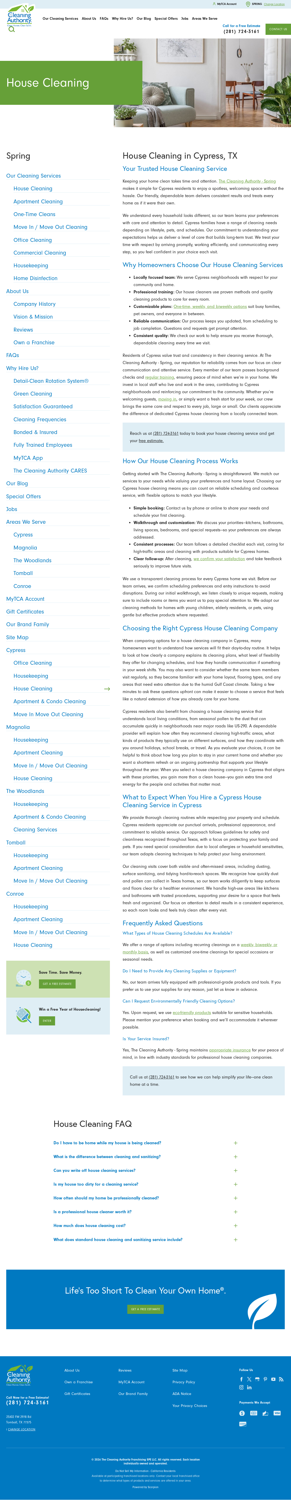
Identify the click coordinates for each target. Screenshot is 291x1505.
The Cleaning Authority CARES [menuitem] (60, 471)
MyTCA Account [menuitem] (56, 599)
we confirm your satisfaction (219, 558)
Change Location (274, 4)
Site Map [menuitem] (56, 637)
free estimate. (151, 440)
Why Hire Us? (122, 19)
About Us (89, 19)
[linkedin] (249, 1387)
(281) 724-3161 (165, 433)
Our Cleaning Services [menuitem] (56, 176)
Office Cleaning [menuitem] (60, 240)
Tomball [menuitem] (60, 573)
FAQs (104, 19)
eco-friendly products (192, 1012)
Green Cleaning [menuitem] (60, 394)
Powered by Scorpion (145, 1487)
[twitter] (249, 1379)
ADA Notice (182, 1394)
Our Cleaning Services (60, 19)
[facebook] (241, 1379)
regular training (159, 377)
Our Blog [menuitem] (56, 483)
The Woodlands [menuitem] (60, 560)
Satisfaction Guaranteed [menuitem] (60, 406)
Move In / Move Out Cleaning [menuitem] (60, 227)
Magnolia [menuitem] (60, 548)
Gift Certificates (77, 1394)
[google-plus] (257, 1379)
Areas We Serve (204, 19)
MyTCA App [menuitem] (60, 458)
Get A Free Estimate (57, 984)
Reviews (124, 1370)
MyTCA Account (131, 1382)
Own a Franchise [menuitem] (60, 342)
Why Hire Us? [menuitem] (56, 368)
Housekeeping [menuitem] (60, 265)
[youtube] (273, 1379)
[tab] (145, 1143)
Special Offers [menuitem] (56, 496)
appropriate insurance (230, 1050)
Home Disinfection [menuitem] (60, 278)
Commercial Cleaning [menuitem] (60, 253)
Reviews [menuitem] (60, 330)
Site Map (180, 1370)
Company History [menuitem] (60, 304)
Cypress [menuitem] (60, 535)
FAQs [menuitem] (56, 355)
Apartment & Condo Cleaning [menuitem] (60, 701)
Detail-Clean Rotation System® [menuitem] (60, 381)
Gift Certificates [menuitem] (56, 612)
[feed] (281, 1379)
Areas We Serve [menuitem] (56, 522)
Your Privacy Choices (190, 1406)
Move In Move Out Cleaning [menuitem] (60, 714)
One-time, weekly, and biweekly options (210, 306)
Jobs (184, 19)
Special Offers (166, 19)
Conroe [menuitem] (60, 586)
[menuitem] (60, 19)
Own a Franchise (78, 1382)
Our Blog (144, 19)
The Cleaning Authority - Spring (247, 181)
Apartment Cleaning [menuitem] (60, 201)
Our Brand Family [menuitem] (56, 624)
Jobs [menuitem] (56, 509)
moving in (167, 399)
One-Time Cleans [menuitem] (60, 214)
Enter (47, 1021)
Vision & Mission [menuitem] (60, 317)
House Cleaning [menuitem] (60, 188)
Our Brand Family (133, 1394)
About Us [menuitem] (56, 291)
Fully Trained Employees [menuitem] (60, 445)
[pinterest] (265, 1379)
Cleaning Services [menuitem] (60, 829)
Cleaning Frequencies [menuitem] (60, 419)
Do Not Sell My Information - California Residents (145, 1471)
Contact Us (278, 29)
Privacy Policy (184, 1382)
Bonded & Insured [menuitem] (60, 432)
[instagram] (241, 1387)
